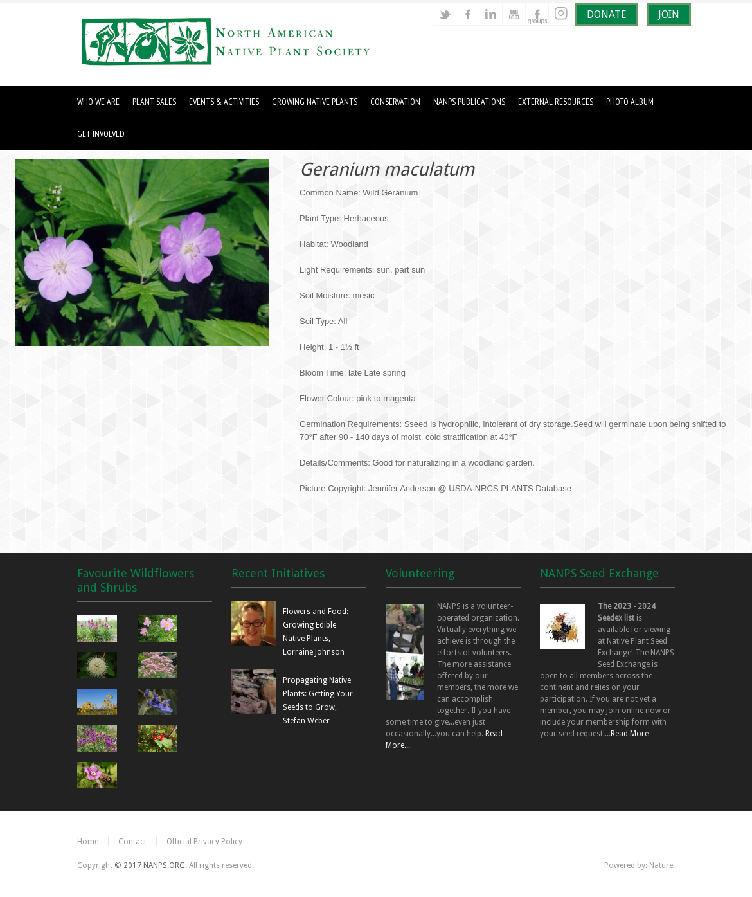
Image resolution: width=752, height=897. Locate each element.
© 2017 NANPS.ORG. (150, 865)
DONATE (607, 14)
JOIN (668, 14)
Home (87, 841)
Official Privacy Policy (204, 841)
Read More (630, 733)
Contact (132, 841)
